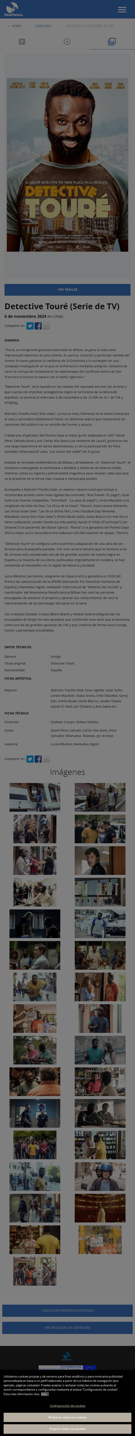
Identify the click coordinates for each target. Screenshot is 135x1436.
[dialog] (67, 1403)
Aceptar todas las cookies (67, 1429)
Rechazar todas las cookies (67, 1417)
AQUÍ (45, 1394)
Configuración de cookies (67, 1406)
